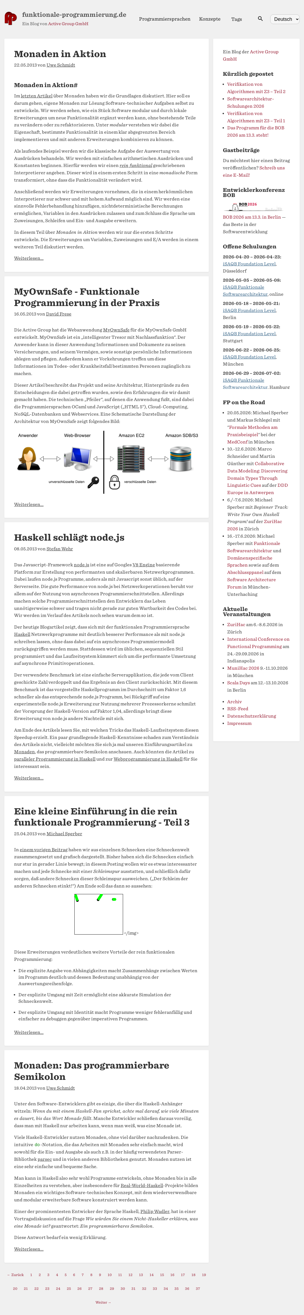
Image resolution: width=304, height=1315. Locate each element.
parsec (45, 1159)
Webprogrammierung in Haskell (148, 759)
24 (58, 1289)
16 (172, 1275)
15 (162, 1275)
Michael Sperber (64, 833)
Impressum (239, 723)
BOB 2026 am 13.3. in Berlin (252, 217)
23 (47, 1289)
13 (141, 1275)
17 (183, 1275)
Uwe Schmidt (61, 65)
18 (193, 1275)
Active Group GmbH (68, 23)
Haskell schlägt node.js (69, 537)
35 (176, 1289)
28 (101, 1289)
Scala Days (238, 682)
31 (133, 1289)
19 (204, 1275)
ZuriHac (236, 624)
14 (152, 1275)
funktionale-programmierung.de (74, 14)
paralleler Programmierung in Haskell (54, 759)
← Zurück (15, 1275)
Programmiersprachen (164, 19)
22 (36, 1289)
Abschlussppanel (245, 572)
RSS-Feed (237, 708)
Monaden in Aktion (60, 54)
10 (110, 1275)
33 (155, 1289)
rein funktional (136, 165)
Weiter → (103, 1302)
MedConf (237, 442)
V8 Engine (144, 564)
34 (166, 1289)
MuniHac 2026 (243, 668)
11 (120, 1275)
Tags (236, 19)
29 (112, 1289)
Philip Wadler (154, 1211)
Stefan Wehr (60, 548)
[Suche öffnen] (260, 19)
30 (123, 1289)
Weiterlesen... (29, 258)
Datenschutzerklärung (251, 716)
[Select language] (285, 19)
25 (69, 1289)
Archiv (234, 701)
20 (15, 1289)
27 (90, 1289)
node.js (81, 564)
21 (26, 1289)
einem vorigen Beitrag (44, 849)
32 (144, 1289)
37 (198, 1289)
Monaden (24, 751)
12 (130, 1275)
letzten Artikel (36, 95)
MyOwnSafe (116, 330)
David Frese (58, 314)
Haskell (22, 634)
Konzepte (209, 19)
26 (79, 1289)
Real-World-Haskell (142, 1185)
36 (187, 1289)
